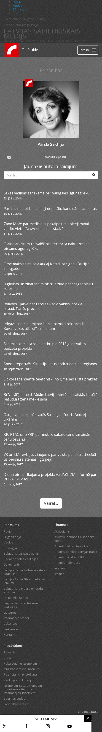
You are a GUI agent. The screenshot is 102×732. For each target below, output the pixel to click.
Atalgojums (62, 531)
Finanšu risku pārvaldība (71, 546)
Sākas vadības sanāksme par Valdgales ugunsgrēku (46, 193)
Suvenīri (9, 652)
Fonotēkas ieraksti (16, 704)
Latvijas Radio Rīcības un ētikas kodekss (25, 572)
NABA (49, 41)
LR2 (31, 41)
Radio (8, 531)
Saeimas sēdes (14, 698)
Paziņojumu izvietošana (20, 674)
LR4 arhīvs (78, 41)
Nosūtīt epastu (36, 157)
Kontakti (9, 635)
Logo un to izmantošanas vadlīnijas (21, 605)
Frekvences (12, 629)
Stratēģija (10, 548)
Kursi (7, 658)
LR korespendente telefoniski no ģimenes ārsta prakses (51, 379)
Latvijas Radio (13, 41)
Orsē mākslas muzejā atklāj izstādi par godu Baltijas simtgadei (46, 266)
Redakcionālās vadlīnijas (21, 559)
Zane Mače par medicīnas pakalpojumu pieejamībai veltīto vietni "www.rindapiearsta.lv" (46, 226)
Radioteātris (62, 41)
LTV (15, 13)
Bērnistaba (20, 9)
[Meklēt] (93, 175)
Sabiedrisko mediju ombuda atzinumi (23, 590)
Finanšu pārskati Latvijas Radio (75, 552)
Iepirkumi (60, 568)
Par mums (11, 525)
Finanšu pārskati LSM (69, 557)
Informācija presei (16, 618)
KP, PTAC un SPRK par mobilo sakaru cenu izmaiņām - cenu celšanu (49, 436)
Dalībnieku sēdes (16, 598)
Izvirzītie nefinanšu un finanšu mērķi (75, 539)
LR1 (26, 41)
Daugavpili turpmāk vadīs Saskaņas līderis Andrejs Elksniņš (46, 417)
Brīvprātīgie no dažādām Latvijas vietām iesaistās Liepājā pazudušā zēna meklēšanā (50, 397)
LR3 (37, 41)
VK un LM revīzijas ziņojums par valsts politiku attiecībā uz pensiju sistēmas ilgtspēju (50, 457)
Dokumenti (11, 564)
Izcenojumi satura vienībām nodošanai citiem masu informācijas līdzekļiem (23, 689)
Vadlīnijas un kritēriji (18, 680)
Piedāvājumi (13, 645)
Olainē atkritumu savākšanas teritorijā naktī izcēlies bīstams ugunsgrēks (46, 246)
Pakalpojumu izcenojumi (21, 663)
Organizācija (12, 537)
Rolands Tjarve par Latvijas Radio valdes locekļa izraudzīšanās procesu (43, 306)
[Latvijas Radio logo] (12, 50)
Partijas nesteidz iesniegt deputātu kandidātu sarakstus (50, 208)
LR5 (42, 41)
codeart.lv (93, 711)
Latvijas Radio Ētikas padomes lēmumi (25, 581)
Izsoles (59, 574)
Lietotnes (10, 612)
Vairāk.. (51, 503)
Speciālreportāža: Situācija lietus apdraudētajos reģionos (50, 363)
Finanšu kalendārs (67, 563)
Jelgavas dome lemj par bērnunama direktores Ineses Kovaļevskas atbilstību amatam (48, 326)
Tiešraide (30, 49)
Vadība (8, 542)
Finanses (61, 525)
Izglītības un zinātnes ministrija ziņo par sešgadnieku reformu (48, 286)
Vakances (10, 623)
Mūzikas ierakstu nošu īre (21, 669)
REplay (17, 5)
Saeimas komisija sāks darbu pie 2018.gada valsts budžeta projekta (45, 346)
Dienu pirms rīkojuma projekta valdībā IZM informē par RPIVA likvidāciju (50, 477)
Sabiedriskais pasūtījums (21, 553)
